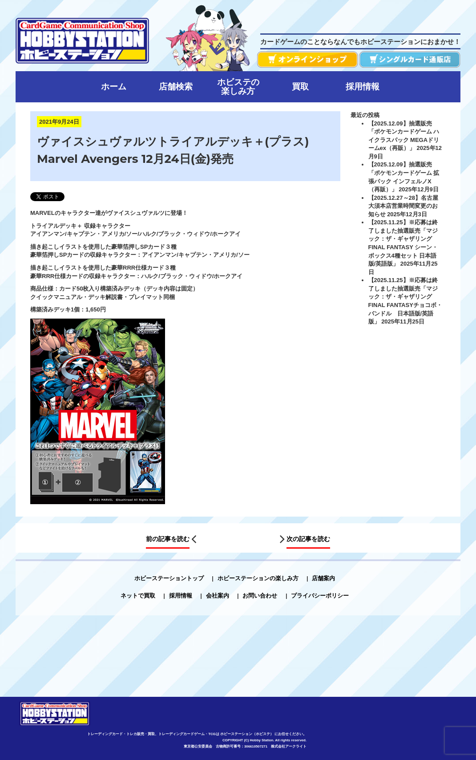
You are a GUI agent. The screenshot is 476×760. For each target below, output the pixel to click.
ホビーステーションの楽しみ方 (258, 578)
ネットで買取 (138, 595)
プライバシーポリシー (320, 595)
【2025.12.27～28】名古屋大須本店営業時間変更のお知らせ (403, 206)
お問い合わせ (259, 595)
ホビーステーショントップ (169, 578)
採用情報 (180, 595)
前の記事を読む (168, 538)
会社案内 (217, 595)
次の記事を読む (308, 538)
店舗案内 (323, 578)
